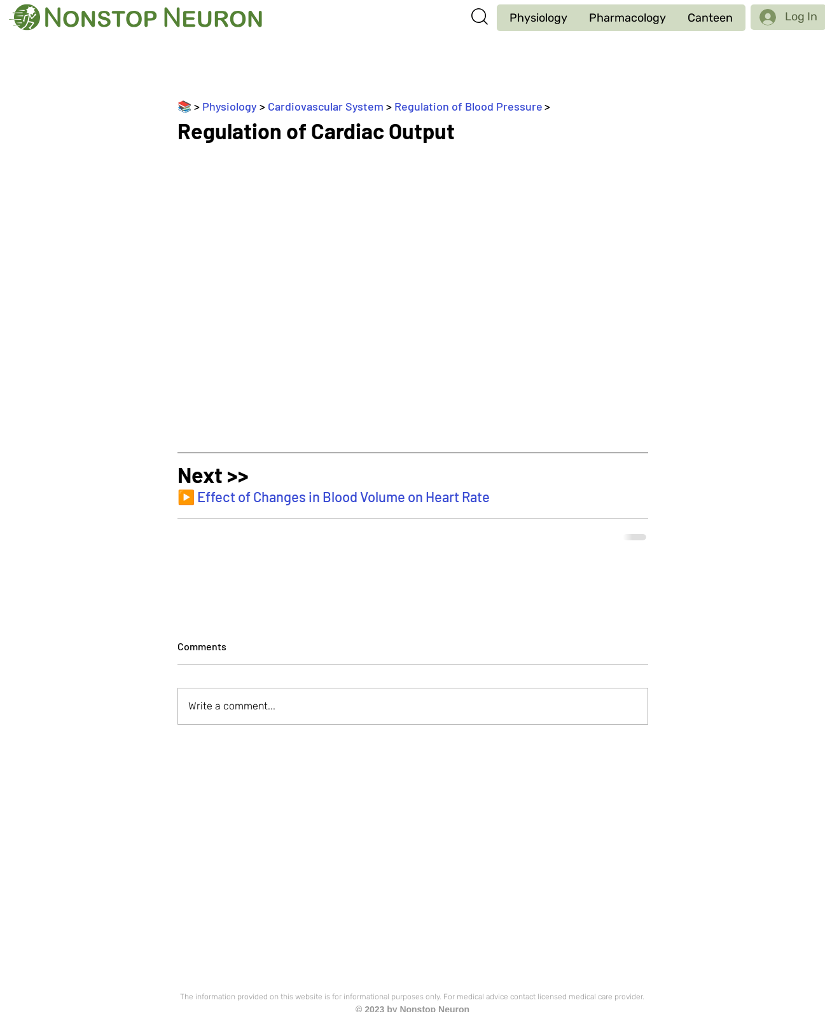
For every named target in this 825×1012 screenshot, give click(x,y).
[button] (538, 17)
